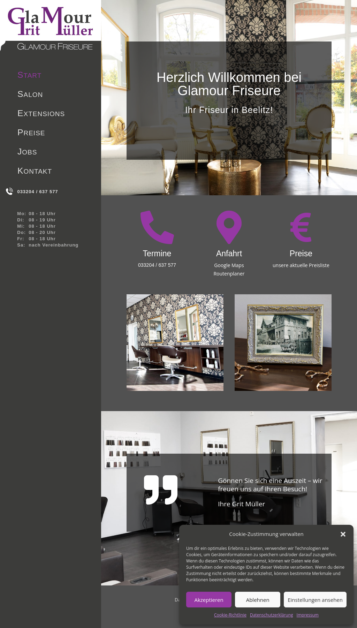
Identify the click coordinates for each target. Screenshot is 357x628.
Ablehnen (257, 599)
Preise (31, 133)
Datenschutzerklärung (271, 615)
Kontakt (34, 171)
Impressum (308, 615)
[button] (343, 534)
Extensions (41, 114)
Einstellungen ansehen (315, 599)
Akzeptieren (208, 599)
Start (29, 76)
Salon (30, 95)
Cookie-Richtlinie (230, 615)
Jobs (27, 152)
